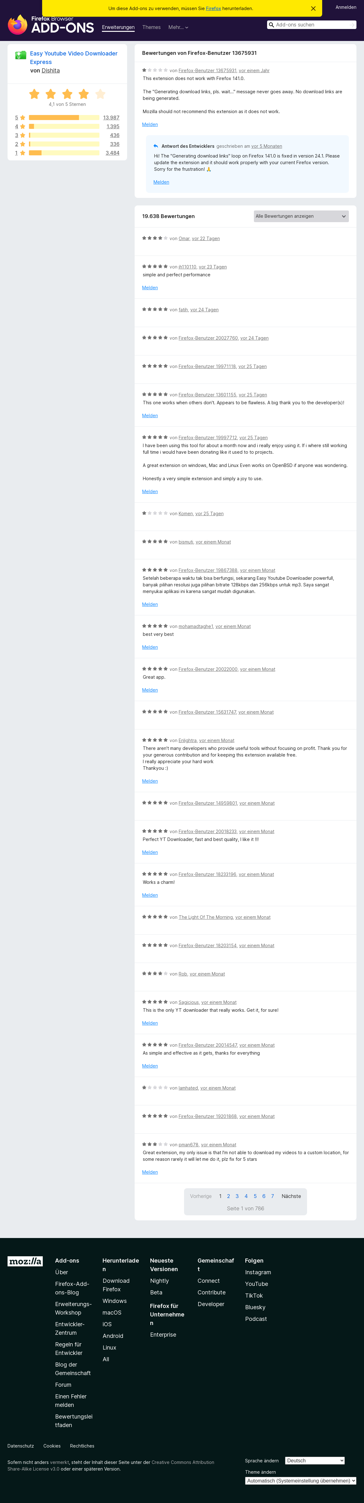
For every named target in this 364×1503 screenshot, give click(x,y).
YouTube (256, 1284)
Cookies (52, 1445)
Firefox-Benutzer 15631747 (207, 712)
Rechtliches (82, 1445)
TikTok (254, 1295)
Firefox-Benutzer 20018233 (208, 831)
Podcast (256, 1319)
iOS (107, 1324)
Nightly (159, 1280)
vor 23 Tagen (213, 266)
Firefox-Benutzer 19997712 (208, 437)
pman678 (189, 1144)
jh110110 (187, 266)
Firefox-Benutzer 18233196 (207, 874)
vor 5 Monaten (266, 146)
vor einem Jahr (254, 70)
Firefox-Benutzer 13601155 (207, 394)
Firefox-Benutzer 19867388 (208, 570)
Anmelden (346, 7)
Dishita (51, 70)
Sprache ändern (262, 1460)
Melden (150, 124)
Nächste (291, 1196)
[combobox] (311, 24)
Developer (211, 1304)
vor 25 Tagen (252, 366)
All (106, 1359)
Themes (151, 27)
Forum (63, 1384)
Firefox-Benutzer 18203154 (208, 945)
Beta (156, 1292)
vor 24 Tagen (204, 309)
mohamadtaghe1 (196, 626)
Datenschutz (21, 1445)
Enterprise (163, 1334)
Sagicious (189, 1002)
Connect (209, 1280)
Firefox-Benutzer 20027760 (208, 338)
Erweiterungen (118, 27)
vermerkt (59, 1462)
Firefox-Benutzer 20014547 (208, 1045)
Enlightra (188, 740)
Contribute (212, 1292)
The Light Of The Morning (206, 917)
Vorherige (201, 1196)
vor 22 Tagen (206, 238)
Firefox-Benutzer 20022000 (208, 669)
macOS (112, 1312)
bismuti (186, 541)
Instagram (258, 1272)
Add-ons (67, 1260)
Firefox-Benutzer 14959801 (208, 803)
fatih (183, 309)
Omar (184, 238)
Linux (109, 1347)
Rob (183, 973)
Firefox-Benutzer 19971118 (207, 366)
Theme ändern (260, 1472)
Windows (115, 1301)
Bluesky (255, 1307)
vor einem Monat (213, 541)
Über (61, 1272)
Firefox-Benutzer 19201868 (208, 1116)
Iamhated (188, 1088)
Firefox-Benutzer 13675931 (207, 70)
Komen (186, 513)
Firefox (213, 8)
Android (113, 1336)
